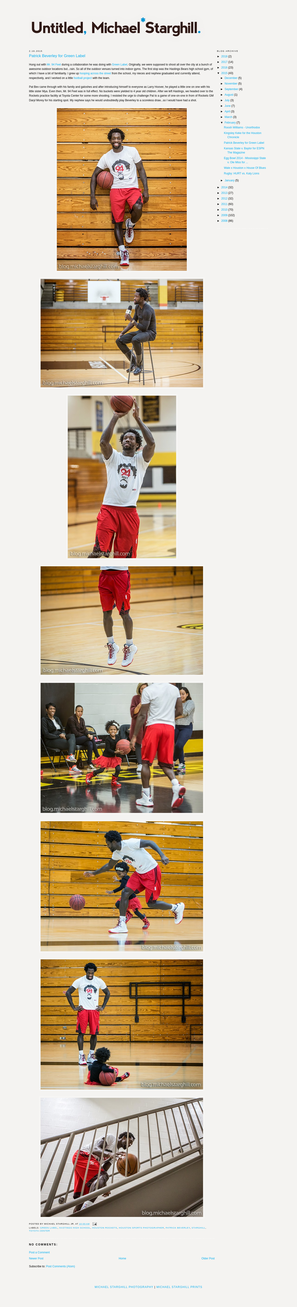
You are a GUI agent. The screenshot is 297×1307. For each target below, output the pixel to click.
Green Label (119, 64)
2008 (224, 220)
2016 (224, 67)
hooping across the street (95, 73)
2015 (224, 73)
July (227, 100)
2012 (224, 198)
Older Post (208, 1258)
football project (83, 78)
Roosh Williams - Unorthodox (242, 127)
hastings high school (74, 1228)
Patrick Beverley (178, 1228)
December (231, 78)
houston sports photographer (141, 1228)
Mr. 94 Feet (54, 64)
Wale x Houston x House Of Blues (245, 167)
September (232, 89)
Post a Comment (39, 1252)
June (228, 106)
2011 (224, 204)
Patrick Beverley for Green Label (57, 56)
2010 (224, 209)
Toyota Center (39, 1231)
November (231, 83)
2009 (224, 215)
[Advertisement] (148, 1296)
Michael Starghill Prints (179, 1287)
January (230, 180)
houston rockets (104, 1228)
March (229, 117)
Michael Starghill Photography (124, 1287)
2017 (224, 62)
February (230, 122)
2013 (224, 193)
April (228, 111)
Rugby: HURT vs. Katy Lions (241, 173)
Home (122, 1258)
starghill (199, 1228)
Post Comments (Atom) (60, 1266)
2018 (224, 56)
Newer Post (36, 1258)
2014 (224, 187)
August (229, 94)
